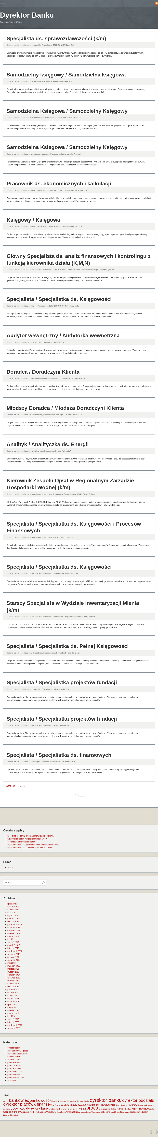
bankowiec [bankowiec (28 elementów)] (19, 1100)
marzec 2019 (13, 936)
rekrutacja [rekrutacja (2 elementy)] (121, 1109)
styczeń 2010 (13, 1019)
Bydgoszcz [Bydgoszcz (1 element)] (62, 1101)
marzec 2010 (13, 1013)
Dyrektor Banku (27, 15)
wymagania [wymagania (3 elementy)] (72, 1112)
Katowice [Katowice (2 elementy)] (110, 1105)
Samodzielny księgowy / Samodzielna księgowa (66, 75)
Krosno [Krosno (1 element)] (140, 1105)
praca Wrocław (13, 1074)
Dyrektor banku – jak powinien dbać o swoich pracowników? (33, 845)
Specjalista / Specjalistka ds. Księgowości (59, 299)
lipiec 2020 (12, 904)
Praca (10, 867)
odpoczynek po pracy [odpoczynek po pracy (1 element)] (59, 1109)
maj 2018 (11, 963)
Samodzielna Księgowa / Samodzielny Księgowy (67, 111)
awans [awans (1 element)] (5, 1101)
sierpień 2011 (13, 992)
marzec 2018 (13, 969)
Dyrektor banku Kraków (17, 1054)
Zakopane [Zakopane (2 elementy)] (105, 1112)
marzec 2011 (13, 995)
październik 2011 (14, 990)
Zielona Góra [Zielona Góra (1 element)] (8, 1115)
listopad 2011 (13, 987)
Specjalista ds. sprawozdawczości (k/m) (56, 38)
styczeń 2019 (13, 942)
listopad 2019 (13, 921)
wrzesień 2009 (13, 1028)
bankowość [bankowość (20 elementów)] (39, 1100)
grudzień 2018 (13, 945)
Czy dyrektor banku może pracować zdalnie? (27, 839)
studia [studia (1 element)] (151, 1109)
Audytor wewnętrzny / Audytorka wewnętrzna (63, 335)
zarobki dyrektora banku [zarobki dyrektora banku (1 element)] (120, 1112)
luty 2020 (11, 913)
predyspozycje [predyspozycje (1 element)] (104, 1109)
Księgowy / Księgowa (33, 220)
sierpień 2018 (13, 957)
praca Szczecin (14, 1068)
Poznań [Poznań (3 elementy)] (82, 1108)
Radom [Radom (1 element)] (113, 1109)
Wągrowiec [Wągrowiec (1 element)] (96, 1112)
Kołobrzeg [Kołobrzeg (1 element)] (125, 1105)
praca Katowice (14, 1063)
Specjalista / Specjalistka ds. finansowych (59, 755)
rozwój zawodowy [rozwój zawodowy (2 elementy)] (140, 1109)
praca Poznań (13, 1065)
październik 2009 (14, 1025)
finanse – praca (14, 1060)
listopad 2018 (13, 948)
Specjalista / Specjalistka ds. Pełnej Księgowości (68, 646)
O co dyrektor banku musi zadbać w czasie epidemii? (30, 836)
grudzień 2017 (13, 975)
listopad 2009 (13, 1022)
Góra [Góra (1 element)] (52, 1105)
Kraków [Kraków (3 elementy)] (133, 1104)
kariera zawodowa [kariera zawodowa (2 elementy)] (97, 1105)
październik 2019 (14, 924)
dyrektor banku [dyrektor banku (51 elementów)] (106, 1100)
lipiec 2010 (12, 1004)
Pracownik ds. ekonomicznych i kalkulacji (59, 183)
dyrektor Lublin (13, 1057)
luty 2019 (11, 939)
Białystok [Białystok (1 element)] (53, 1101)
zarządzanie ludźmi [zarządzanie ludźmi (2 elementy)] (139, 1112)
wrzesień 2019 (13, 927)
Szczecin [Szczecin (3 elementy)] (8, 1112)
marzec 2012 (13, 984)
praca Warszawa (14, 1071)
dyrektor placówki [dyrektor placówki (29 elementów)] (20, 1104)
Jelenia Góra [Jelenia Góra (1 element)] (60, 1105)
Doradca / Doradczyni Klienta (43, 372)
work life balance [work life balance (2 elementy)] (38, 1112)
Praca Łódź (12, 1080)
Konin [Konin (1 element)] (118, 1105)
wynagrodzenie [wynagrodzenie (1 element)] (85, 1112)
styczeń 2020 (13, 916)
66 (14, 786)
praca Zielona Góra (15, 1077)
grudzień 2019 (13, 918)
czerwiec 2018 (13, 960)
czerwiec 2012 (13, 978)
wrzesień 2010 (13, 1001)
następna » (20, 786)
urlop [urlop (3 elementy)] (16, 1112)
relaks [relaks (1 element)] (129, 1109)
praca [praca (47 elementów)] (92, 1108)
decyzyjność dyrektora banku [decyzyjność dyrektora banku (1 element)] (78, 1101)
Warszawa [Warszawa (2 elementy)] (24, 1112)
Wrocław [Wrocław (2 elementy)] (50, 1112)
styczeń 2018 (13, 972)
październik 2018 (14, 951)
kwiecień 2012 (13, 981)
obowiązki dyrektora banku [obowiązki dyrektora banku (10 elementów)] (30, 1108)
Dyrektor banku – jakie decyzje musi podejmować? (29, 848)
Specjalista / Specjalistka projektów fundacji (62, 682)
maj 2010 (11, 1007)
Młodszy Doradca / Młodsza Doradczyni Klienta (65, 408)
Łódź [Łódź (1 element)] (16, 1115)
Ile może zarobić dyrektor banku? (22, 842)
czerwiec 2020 (13, 907)
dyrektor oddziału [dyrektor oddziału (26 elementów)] (138, 1100)
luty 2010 (11, 1016)
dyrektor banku (13, 1048)
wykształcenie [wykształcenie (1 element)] (60, 1112)
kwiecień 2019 (13, 933)
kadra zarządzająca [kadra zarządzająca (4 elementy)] (76, 1104)
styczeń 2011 (13, 998)
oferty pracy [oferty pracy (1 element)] (72, 1109)
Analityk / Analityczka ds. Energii (48, 444)
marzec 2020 (13, 910)
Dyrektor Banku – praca (17, 1051)
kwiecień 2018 (13, 966)
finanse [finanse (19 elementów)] (43, 1104)
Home (3, 3)
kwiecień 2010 (13, 1010)
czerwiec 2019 (13, 930)
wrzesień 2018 (13, 954)
